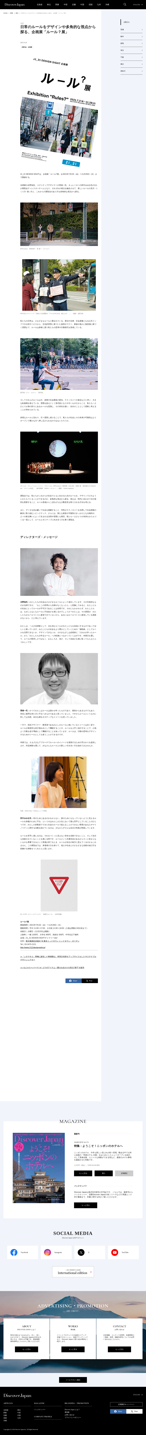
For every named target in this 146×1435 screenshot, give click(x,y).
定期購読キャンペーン (126, 1404)
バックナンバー (39, 1409)
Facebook (24, 1252)
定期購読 (124, 1173)
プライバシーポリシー (73, 1417)
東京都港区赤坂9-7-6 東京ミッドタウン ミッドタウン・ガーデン (52, 941)
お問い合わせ (69, 1415)
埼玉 (122, 50)
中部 (65, 5)
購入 (103, 1173)
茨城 (122, 29)
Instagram (58, 1252)
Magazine (39, 1403)
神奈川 (123, 71)
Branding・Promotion (77, 1403)
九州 (99, 5)
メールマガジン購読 (73, 1380)
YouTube (125, 1252)
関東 (57, 5)
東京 (122, 64)
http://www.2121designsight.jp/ (32, 948)
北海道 (39, 5)
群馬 (122, 43)
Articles (8, 1403)
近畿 (74, 5)
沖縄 (107, 5)
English (138, 5)
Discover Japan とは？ (72, 1409)
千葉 (122, 57)
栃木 (122, 36)
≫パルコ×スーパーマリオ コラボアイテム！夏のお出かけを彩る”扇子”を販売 (52, 968)
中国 (82, 5)
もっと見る (83, 1173)
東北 (49, 5)
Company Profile (43, 1417)
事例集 (67, 1412)
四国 (90, 5)
